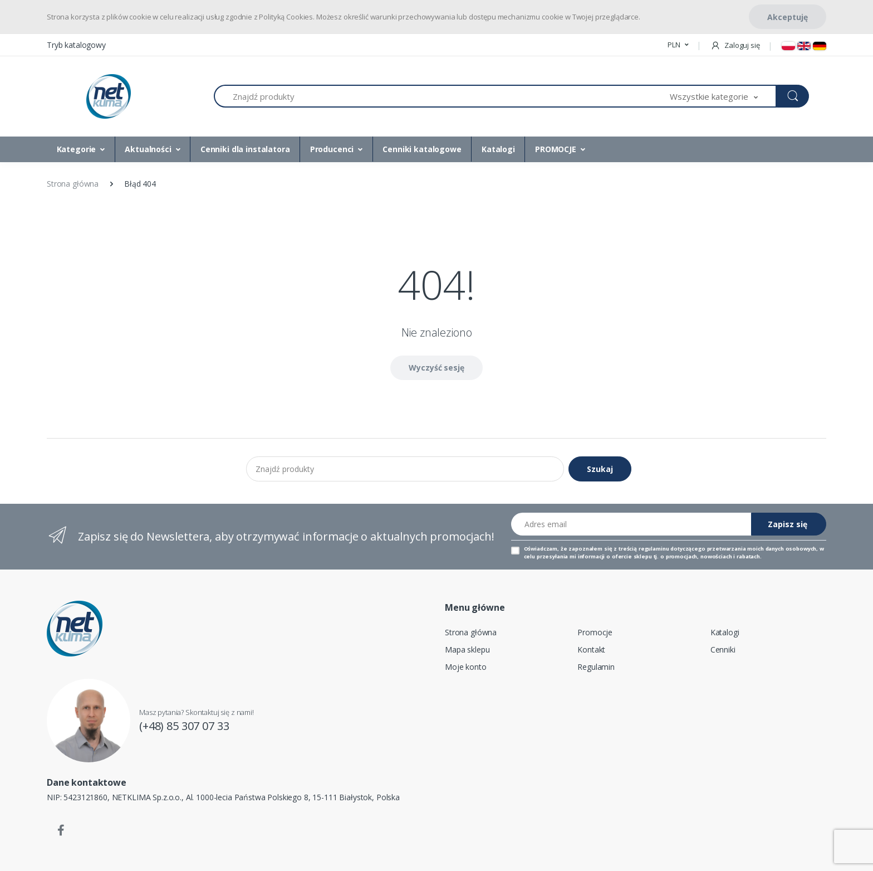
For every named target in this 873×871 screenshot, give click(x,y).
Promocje (594, 632)
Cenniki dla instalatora (245, 149)
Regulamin (596, 666)
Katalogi (498, 149)
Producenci (332, 149)
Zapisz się (787, 524)
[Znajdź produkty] (442, 96)
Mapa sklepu (467, 649)
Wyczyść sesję (436, 367)
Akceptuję (787, 17)
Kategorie (76, 149)
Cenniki (722, 649)
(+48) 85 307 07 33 (184, 725)
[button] (678, 45)
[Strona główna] (108, 96)
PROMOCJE (555, 149)
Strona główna (471, 632)
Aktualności (148, 149)
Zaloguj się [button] (734, 45)
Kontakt (591, 649)
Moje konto (466, 666)
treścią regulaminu (644, 548)
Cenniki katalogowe (421, 149)
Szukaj (600, 469)
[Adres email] (631, 524)
